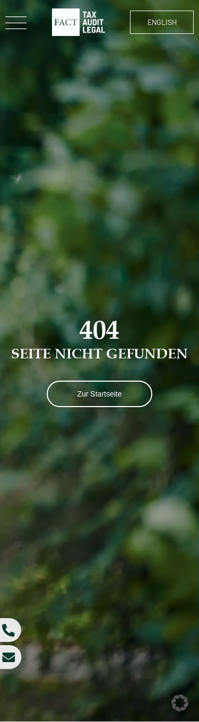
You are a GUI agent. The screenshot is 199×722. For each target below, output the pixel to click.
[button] (180, 703)
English (162, 22)
